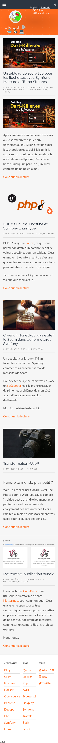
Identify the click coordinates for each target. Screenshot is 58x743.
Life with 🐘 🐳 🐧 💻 (15, 29)
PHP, (30, 87)
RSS (43, 676)
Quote (27, 670)
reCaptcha (14, 385)
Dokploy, (23, 89)
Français (45, 7)
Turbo (7, 92)
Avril (26, 690)
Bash (26, 722)
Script (26, 729)
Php (6, 716)
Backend (9, 703)
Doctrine (48, 233)
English (33, 7)
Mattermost (11, 600)
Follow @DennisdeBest (41, 11)
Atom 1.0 (46, 670)
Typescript (29, 696)
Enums (30, 243)
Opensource (12, 696)
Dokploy (28, 703)
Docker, (38, 87)
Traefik (27, 716)
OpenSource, (37, 579)
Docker (9, 690)
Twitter (45, 683)
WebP (34, 469)
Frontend (10, 683)
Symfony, (48, 87)
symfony (23, 581)
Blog (7, 670)
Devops (9, 709)
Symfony (38, 349)
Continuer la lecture (16, 177)
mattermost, (10, 581)
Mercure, (42, 89)
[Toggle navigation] (4, 4)
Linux (7, 729)
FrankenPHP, (10, 89)
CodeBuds (30, 591)
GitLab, (33, 89)
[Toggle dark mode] (55, 4)
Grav (7, 676)
